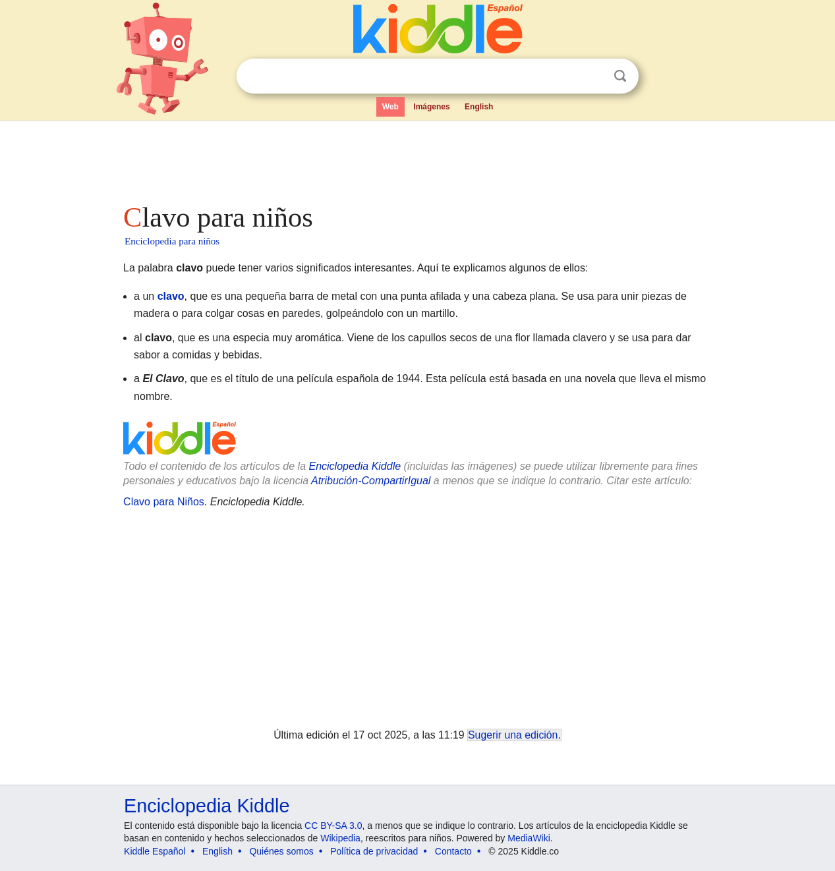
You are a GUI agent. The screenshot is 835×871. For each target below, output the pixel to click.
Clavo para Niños (163, 501)
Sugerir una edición (513, 735)
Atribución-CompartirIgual (370, 480)
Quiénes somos (281, 851)
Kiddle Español (154, 851)
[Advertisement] (416, 158)
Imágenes (431, 106)
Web (390, 106)
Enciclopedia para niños (172, 241)
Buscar (620, 76)
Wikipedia (340, 838)
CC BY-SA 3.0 (333, 825)
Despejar (593, 76)
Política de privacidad (374, 851)
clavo (171, 296)
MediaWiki (528, 838)
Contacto (453, 851)
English (479, 106)
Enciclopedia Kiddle (354, 466)
